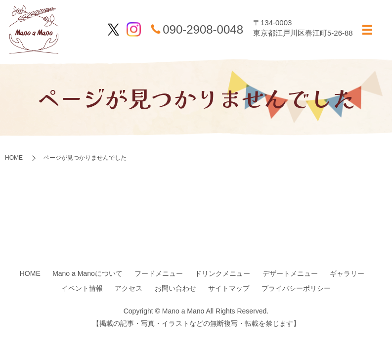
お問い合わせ (175, 288)
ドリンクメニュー (222, 273)
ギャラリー (347, 273)
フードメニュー (158, 273)
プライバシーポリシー (296, 288)
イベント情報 (82, 288)
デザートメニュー (290, 273)
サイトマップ (229, 288)
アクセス (128, 288)
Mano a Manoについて (87, 273)
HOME (14, 157)
